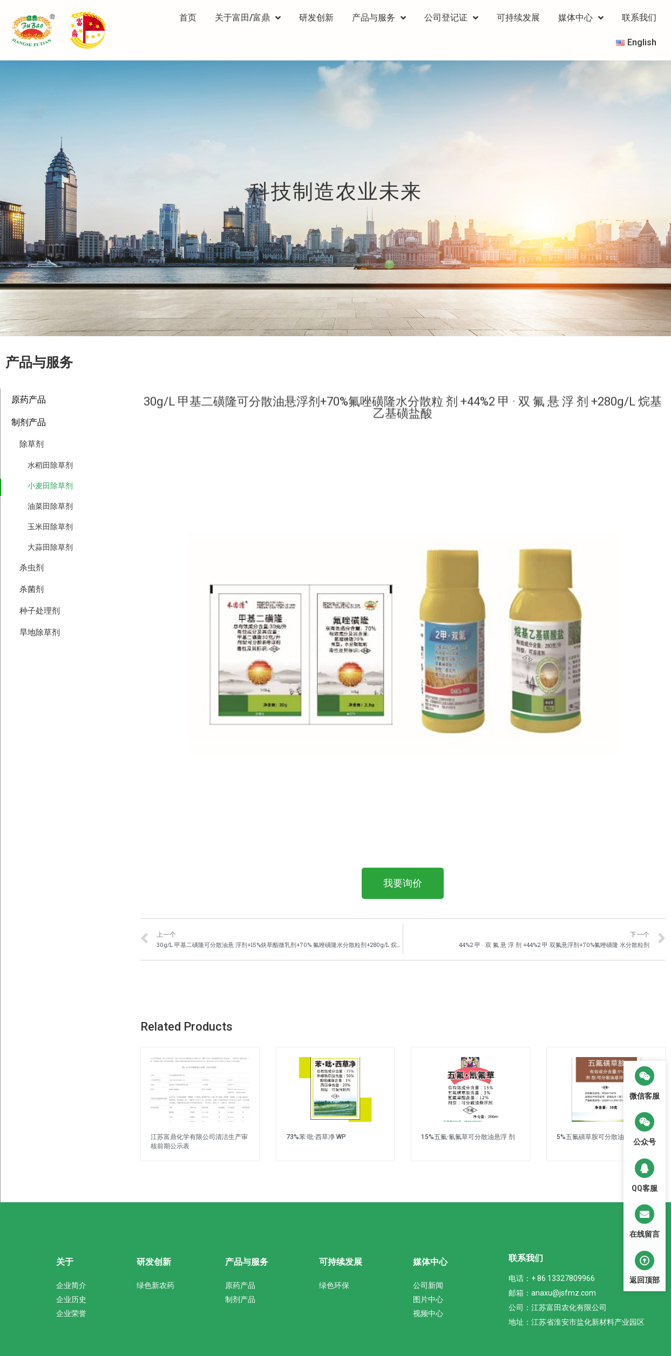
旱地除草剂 (39, 632)
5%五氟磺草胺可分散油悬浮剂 (600, 1137)
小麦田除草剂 (50, 485)
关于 (64, 1262)
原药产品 (28, 399)
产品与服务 (379, 18)
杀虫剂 (31, 568)
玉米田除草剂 (50, 526)
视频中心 (428, 1313)
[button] (403, 883)
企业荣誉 (71, 1313)
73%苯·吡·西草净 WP (316, 1137)
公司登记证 (451, 18)
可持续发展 (518, 17)
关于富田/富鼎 (248, 18)
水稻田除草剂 (50, 465)
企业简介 (71, 1285)
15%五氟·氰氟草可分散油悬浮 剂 (468, 1137)
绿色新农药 (155, 1285)
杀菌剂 (31, 589)
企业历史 (71, 1299)
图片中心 (428, 1299)
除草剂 (31, 444)
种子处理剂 (39, 611)
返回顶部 (644, 1280)
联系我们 (639, 17)
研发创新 (316, 17)
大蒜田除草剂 (50, 547)
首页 (187, 17)
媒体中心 (581, 18)
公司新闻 (428, 1285)
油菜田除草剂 (50, 506)
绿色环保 (334, 1285)
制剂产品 (28, 422)
